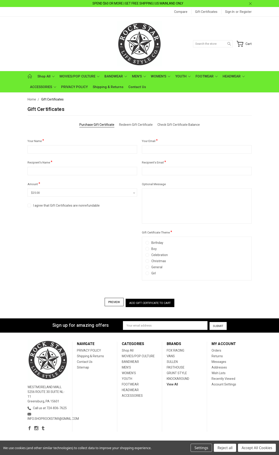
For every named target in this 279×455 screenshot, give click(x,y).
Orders (216, 349)
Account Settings (224, 383)
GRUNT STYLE (177, 371)
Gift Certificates (206, 12)
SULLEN (172, 360)
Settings (201, 447)
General (156, 267)
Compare (180, 12)
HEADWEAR (234, 76)
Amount (34, 184)
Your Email (150, 140)
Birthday (157, 243)
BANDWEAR (115, 76)
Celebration (159, 255)
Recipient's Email (154, 162)
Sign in (230, 12)
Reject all (225, 447)
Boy (154, 249)
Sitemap (83, 366)
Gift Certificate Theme (157, 232)
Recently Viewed (223, 377)
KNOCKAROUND (178, 377)
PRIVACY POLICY (74, 87)
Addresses (219, 366)
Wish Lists (219, 371)
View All (172, 383)
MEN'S (139, 76)
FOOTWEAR (207, 76)
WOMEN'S (160, 76)
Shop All (46, 76)
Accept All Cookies (257, 447)
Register (246, 12)
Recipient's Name (40, 162)
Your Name (36, 140)
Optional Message (154, 184)
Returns (217, 355)
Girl (153, 273)
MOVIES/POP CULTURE (79, 76)
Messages (219, 360)
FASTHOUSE (175, 366)
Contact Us (137, 87)
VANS (171, 355)
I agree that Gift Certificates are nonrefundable (66, 205)
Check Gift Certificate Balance (178, 124)
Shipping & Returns (108, 87)
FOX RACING (175, 349)
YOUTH (183, 76)
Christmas (158, 261)
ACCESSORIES (43, 87)
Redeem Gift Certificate (136, 124)
